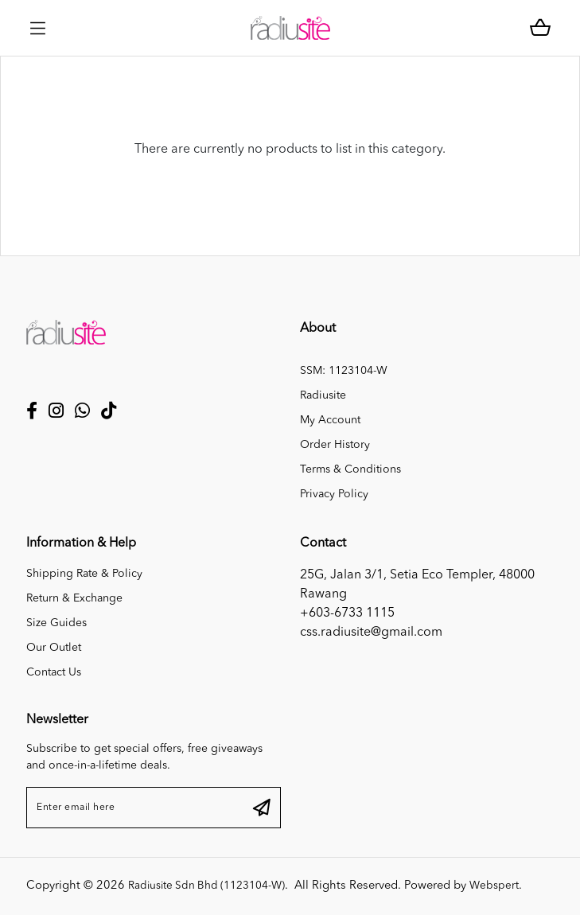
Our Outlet (53, 647)
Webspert (511, 886)
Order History (335, 444)
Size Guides (56, 623)
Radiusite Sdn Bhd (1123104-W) (215, 886)
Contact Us (53, 672)
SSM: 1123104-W (343, 370)
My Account (330, 420)
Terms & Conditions (350, 469)
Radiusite (323, 395)
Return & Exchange (74, 598)
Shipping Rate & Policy (84, 573)
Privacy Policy (334, 494)
